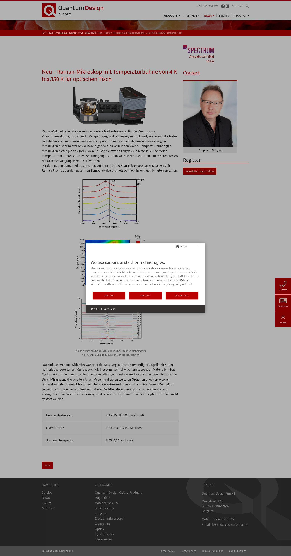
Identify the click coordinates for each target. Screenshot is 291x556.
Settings (145, 295)
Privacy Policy (108, 308)
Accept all (182, 295)
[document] (145, 275)
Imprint (94, 308)
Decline (109, 295)
